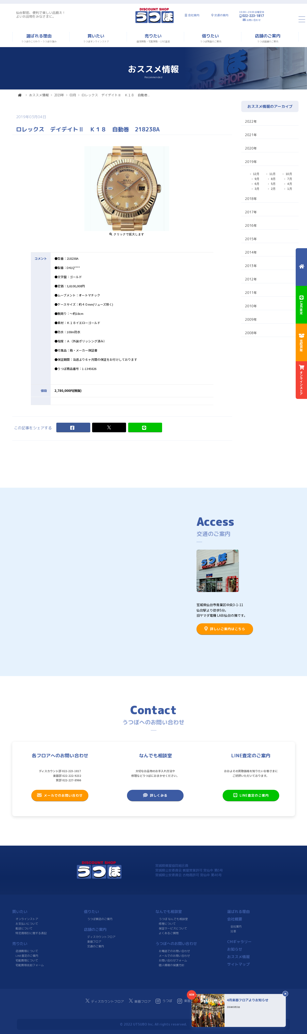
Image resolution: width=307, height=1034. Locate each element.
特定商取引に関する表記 (30, 933)
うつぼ (164, 1001)
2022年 (251, 121)
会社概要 (234, 919)
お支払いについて (27, 924)
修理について (167, 924)
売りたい (19, 943)
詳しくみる (155, 795)
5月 (273, 184)
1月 (289, 189)
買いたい (19, 911)
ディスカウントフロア (101, 937)
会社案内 (193, 15)
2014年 (251, 252)
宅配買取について (26, 960)
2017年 (251, 212)
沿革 (233, 931)
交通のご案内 (95, 946)
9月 (257, 179)
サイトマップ (238, 964)
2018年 (251, 198)
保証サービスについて (173, 928)
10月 (289, 174)
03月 (73, 95)
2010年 (251, 306)
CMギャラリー (239, 941)
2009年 (251, 319)
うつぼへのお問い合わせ (176, 943)
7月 (289, 179)
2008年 (251, 333)
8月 (273, 179)
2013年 (251, 266)
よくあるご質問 (168, 933)
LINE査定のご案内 (251, 795)
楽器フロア (94, 942)
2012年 (251, 279)
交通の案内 (221, 15)
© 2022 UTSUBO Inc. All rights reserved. (153, 1024)
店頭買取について (27, 951)
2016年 (251, 225)
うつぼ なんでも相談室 (173, 919)
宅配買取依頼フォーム (29, 965)
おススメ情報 (39, 95)
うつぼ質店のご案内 (99, 919)
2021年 (251, 135)
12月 (256, 174)
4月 (289, 184)
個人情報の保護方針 (171, 965)
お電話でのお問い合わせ (174, 951)
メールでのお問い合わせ (60, 795)
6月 (257, 184)
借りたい (91, 911)
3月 (257, 189)
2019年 (59, 95)
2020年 (251, 148)
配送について (23, 928)
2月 (273, 189)
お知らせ (234, 949)
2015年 (251, 239)
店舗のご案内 (95, 929)
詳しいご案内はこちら (224, 628)
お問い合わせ (253, 19)
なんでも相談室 (169, 911)
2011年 (251, 292)
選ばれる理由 (238, 911)
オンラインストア (27, 919)
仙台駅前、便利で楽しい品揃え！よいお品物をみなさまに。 (40, 14)
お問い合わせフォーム (173, 960)
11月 (272, 174)
